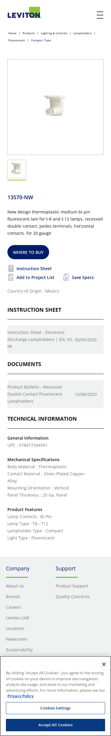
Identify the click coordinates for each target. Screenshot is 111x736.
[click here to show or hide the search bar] (87, 15)
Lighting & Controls (54, 33)
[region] (55, 696)
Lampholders (82, 33)
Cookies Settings (55, 708)
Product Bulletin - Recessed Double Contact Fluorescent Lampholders (34, 394)
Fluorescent (16, 40)
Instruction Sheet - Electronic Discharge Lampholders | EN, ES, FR (40, 339)
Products (28, 33)
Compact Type (41, 40)
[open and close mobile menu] (100, 15)
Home (12, 33)
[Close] (103, 664)
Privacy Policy (20, 696)
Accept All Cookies (55, 724)
